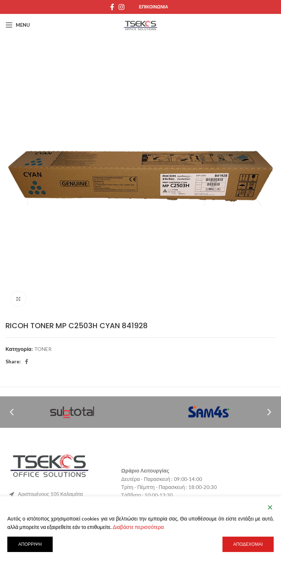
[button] (11, 412)
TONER (43, 349)
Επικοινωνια (153, 7)
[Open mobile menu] (18, 25)
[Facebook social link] (112, 6)
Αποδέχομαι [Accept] (248, 544)
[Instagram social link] (121, 6)
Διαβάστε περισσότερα (138, 527)
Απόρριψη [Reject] (30, 544)
